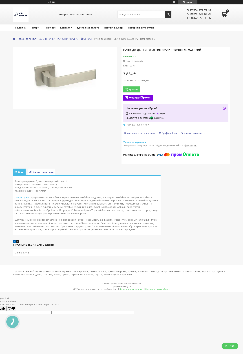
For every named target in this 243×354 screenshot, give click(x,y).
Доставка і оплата (88, 27)
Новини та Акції (113, 27)
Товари (34, 27)
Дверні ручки (22, 197)
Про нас (50, 27)
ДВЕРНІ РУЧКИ (47, 38)
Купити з (139, 97)
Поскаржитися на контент (131, 289)
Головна (20, 27)
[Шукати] (168, 14)
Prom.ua (137, 283)
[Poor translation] (11, 308)
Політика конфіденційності (157, 289)
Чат (229, 345)
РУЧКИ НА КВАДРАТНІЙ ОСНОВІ (74, 38)
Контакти (66, 27)
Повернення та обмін (141, 27)
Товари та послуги (27, 38)
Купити (133, 89)
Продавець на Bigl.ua (121, 286)
